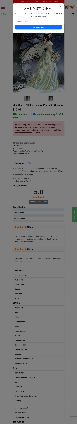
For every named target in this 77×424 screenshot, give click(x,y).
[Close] (60, 6)
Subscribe (38, 27)
